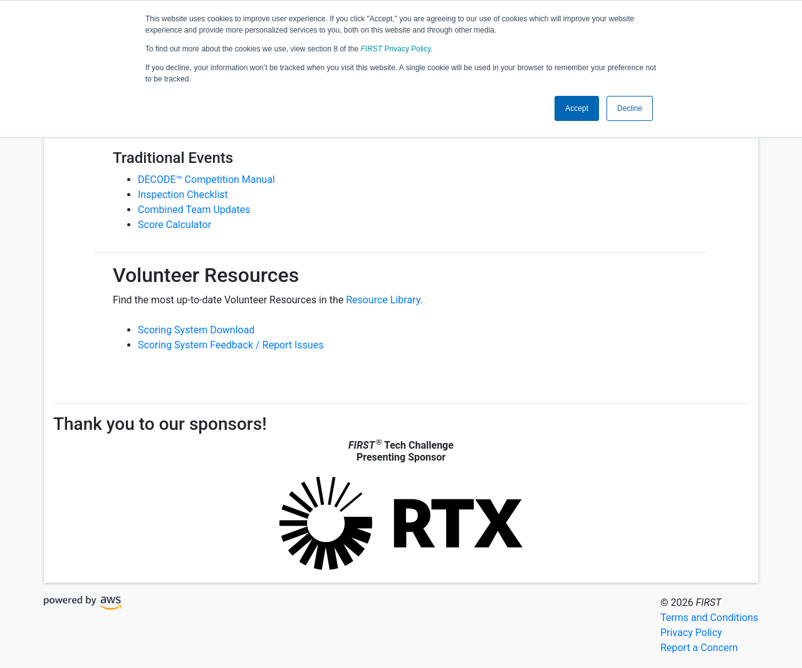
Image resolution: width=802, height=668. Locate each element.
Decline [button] (629, 108)
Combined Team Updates (194, 210)
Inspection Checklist (183, 195)
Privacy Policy (396, 48)
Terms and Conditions (709, 618)
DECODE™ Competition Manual (206, 179)
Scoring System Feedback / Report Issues (230, 345)
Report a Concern (699, 648)
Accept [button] (576, 108)
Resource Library (383, 300)
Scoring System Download (196, 330)
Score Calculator (174, 225)
